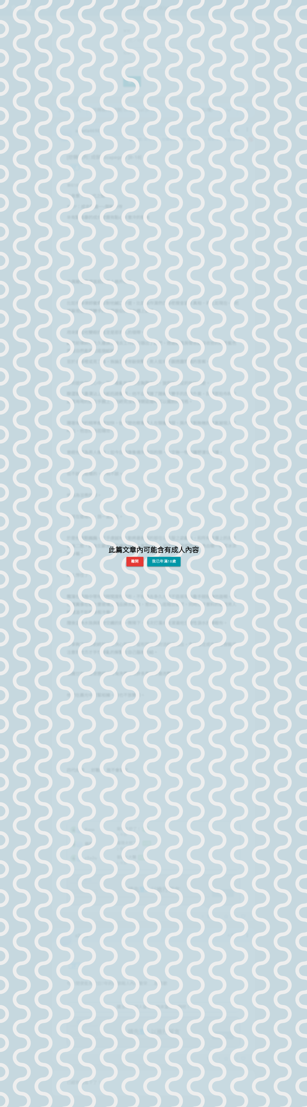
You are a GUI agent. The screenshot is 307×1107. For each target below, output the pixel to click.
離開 (135, 561)
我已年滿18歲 (164, 561)
